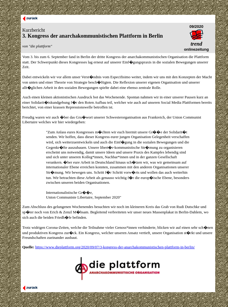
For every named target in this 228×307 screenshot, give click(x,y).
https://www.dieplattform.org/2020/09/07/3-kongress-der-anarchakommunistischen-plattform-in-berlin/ (115, 247)
